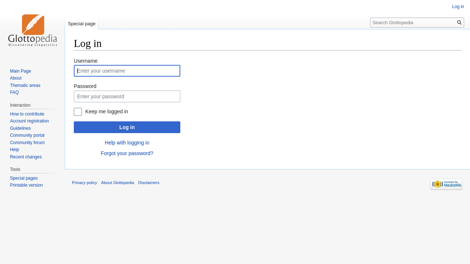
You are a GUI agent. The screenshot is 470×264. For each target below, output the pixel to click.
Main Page (20, 71)
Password (85, 86)
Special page (81, 23)
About (15, 78)
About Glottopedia (117, 182)
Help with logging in (127, 143)
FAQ (14, 92)
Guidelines (20, 128)
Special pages (23, 178)
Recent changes (26, 157)
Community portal (27, 135)
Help (14, 149)
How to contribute (27, 114)
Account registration (29, 121)
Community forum (27, 142)
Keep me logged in (106, 111)
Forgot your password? (127, 153)
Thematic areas (25, 85)
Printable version (26, 185)
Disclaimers (148, 182)
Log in (127, 127)
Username (86, 61)
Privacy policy (84, 182)
